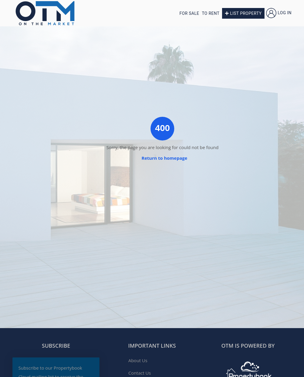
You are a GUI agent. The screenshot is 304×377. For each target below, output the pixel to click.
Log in (279, 12)
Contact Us (139, 373)
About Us (137, 360)
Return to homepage (164, 158)
